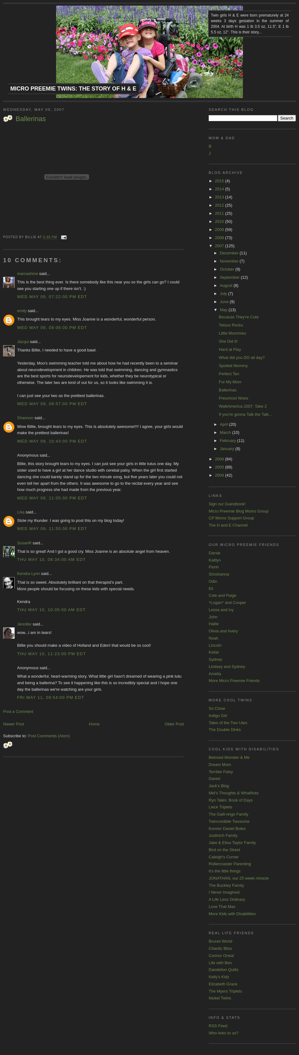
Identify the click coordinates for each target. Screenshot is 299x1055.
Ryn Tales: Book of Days (231, 800)
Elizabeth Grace (223, 984)
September (230, 277)
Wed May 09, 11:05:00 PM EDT (52, 498)
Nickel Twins (220, 998)
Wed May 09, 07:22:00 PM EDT (52, 296)
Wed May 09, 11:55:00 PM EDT (52, 528)
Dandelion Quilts (223, 969)
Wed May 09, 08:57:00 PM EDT (52, 403)
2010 (220, 221)
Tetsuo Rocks (231, 325)
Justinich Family (223, 835)
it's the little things (224, 871)
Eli (211, 588)
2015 (220, 181)
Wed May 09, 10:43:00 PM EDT (52, 441)
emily (21, 310)
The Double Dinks (225, 729)
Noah (213, 638)
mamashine (27, 273)
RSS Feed (218, 1025)
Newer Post (13, 724)
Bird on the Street (224, 849)
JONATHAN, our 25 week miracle (239, 878)
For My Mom (230, 382)
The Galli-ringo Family (228, 814)
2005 (220, 467)
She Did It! (228, 341)
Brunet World (220, 941)
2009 (220, 229)
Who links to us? (223, 1033)
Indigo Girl (218, 715)
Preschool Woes (233, 398)
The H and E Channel (228, 525)
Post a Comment (18, 711)
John (213, 617)
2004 (220, 475)
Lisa (21, 512)
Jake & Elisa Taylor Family (232, 842)
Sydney (215, 659)
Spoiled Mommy (233, 365)
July (224, 293)
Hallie (214, 623)
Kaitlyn (215, 560)
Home (94, 724)
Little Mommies (232, 333)
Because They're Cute (239, 317)
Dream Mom (220, 764)
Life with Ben (220, 962)
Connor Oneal (221, 955)
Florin (214, 567)
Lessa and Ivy (221, 609)
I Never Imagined (224, 892)
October (227, 269)
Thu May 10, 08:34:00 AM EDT (51, 559)
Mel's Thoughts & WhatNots (234, 793)
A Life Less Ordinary (227, 899)
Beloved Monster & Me (229, 757)
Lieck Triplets (220, 807)
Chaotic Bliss (220, 948)
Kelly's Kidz (219, 976)
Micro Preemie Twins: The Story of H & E (73, 89)
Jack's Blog (219, 785)
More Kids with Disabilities (232, 913)
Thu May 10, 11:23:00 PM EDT (51, 653)
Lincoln (215, 645)
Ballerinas (31, 119)
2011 (220, 213)
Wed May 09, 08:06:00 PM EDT (52, 327)
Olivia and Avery (223, 631)
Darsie (215, 553)
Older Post (174, 724)
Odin (213, 581)
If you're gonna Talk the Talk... (245, 414)
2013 (220, 197)
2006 (220, 459)
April (224, 424)
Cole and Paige (222, 595)
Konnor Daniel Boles (227, 828)
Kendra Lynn (28, 573)
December (230, 253)
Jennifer (24, 624)
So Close (217, 708)
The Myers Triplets (225, 991)
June (225, 301)
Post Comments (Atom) (49, 736)
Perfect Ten (229, 373)
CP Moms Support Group (231, 518)
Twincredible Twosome (229, 821)
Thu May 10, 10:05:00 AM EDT (51, 609)
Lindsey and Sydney (227, 666)
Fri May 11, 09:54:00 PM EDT (50, 697)
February (228, 440)
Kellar (214, 652)
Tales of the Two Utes (228, 722)
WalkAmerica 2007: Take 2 (243, 406)
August (227, 285)
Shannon (25, 417)
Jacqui (23, 341)
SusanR (24, 543)
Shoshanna (219, 574)
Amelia (215, 673)
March (226, 432)
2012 (220, 205)
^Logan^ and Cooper (227, 602)
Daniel (214, 778)
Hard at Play (230, 349)
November (230, 261)
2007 (220, 245)
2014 (220, 189)
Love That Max (222, 906)
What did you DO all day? (241, 357)
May (224, 309)
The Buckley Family (226, 885)
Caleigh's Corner (224, 857)
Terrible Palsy (221, 771)
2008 (220, 237)
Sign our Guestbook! (227, 504)
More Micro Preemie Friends (234, 680)
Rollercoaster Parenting (230, 863)
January (227, 448)
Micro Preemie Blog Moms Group (238, 511)
